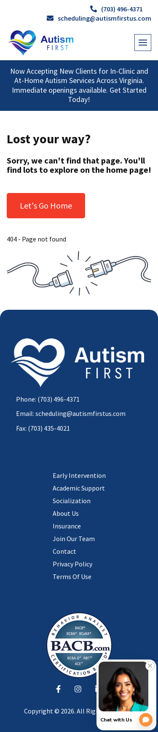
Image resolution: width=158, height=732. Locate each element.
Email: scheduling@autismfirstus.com (71, 413)
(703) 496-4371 (116, 9)
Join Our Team (74, 538)
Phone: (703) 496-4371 (48, 399)
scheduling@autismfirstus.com (99, 18)
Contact (64, 551)
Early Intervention (79, 475)
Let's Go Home (46, 205)
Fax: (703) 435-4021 (43, 428)
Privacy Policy (72, 564)
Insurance (67, 526)
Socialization (72, 500)
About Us (66, 513)
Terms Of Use (72, 576)
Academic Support (79, 488)
